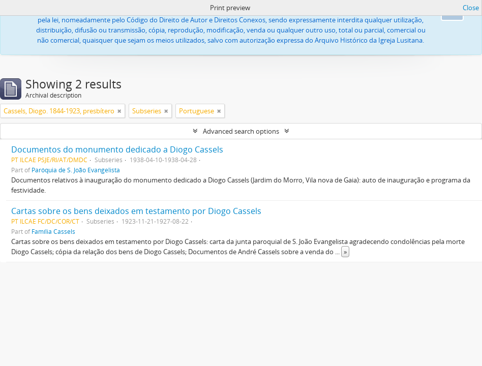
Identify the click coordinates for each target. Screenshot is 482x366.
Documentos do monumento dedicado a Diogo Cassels (117, 149)
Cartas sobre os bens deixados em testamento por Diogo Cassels (136, 211)
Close (471, 7)
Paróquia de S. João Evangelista (76, 170)
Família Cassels (53, 231)
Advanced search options (241, 131)
